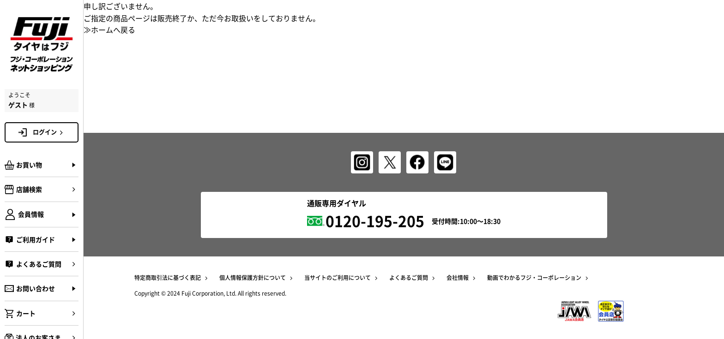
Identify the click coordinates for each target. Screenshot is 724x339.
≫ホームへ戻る (109, 29)
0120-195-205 (375, 221)
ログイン (49, 132)
